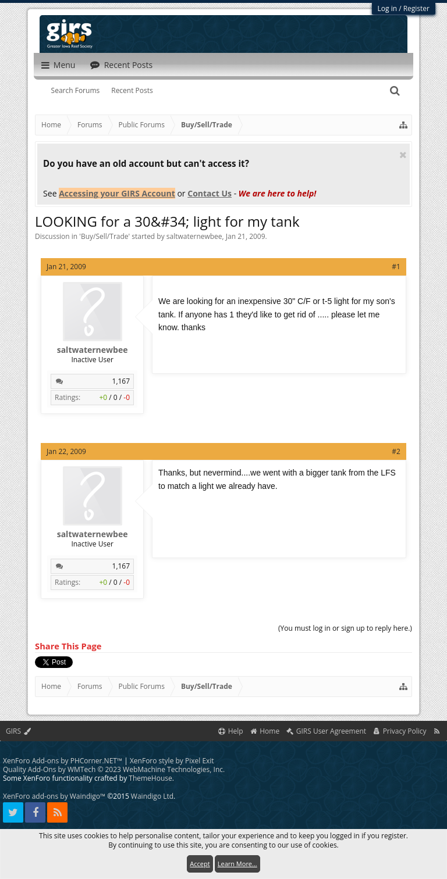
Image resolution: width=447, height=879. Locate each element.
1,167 (121, 381)
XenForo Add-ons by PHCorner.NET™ (62, 761)
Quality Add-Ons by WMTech (114, 769)
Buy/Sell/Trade (105, 236)
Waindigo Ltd (152, 796)
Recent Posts (132, 90)
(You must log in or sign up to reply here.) (345, 628)
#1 (396, 266)
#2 (396, 451)
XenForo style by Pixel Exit (172, 761)
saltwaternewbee (194, 236)
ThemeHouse (150, 778)
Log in (388, 8)
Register (416, 8)
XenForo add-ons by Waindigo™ (54, 796)
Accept (200, 863)
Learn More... (237, 863)
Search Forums (75, 90)
